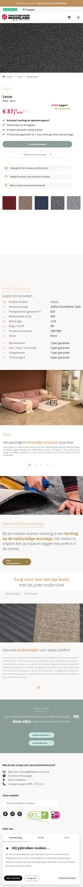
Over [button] (66, 837)
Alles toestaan (13, 878)
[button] (41, 3)
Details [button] (41, 837)
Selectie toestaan (67, 878)
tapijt (19, 76)
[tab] (29, 465)
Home (7, 76)
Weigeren (31, 878)
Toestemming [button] (15, 837)
